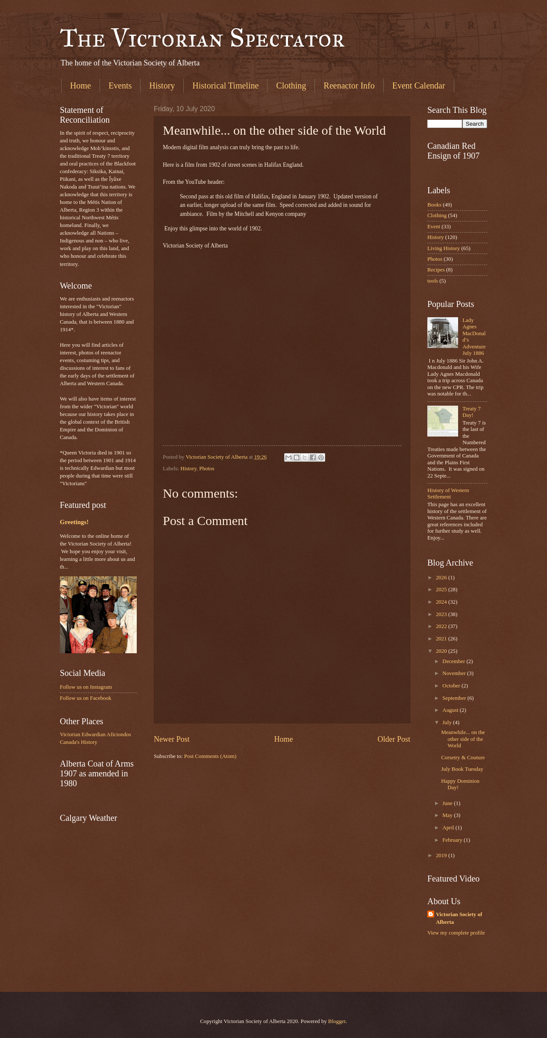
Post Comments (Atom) (210, 756)
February (453, 840)
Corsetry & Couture (463, 758)
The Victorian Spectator (202, 37)
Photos (206, 469)
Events (120, 85)
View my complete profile (456, 933)
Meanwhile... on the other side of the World (463, 739)
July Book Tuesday (462, 769)
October (452, 686)
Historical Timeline (225, 85)
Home (80, 85)
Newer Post (172, 739)
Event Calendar (418, 85)
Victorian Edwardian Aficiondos (95, 734)
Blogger (337, 1021)
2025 (442, 590)
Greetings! (74, 522)
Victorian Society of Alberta (459, 918)
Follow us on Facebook (86, 698)
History (162, 85)
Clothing (291, 85)
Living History (443, 248)
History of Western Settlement (448, 493)
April (448, 828)
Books (434, 205)
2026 (442, 578)
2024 (442, 602)
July (447, 722)
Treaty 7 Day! (471, 412)
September (454, 698)
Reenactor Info (348, 85)
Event (433, 227)
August (450, 710)
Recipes (436, 270)
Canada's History (78, 742)
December (454, 661)
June (448, 803)
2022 (442, 626)
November (454, 673)
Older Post (393, 739)
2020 (442, 651)
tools (432, 281)
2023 (442, 614)
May (448, 815)
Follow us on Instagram (86, 687)
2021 (442, 639)
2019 (442, 855)
